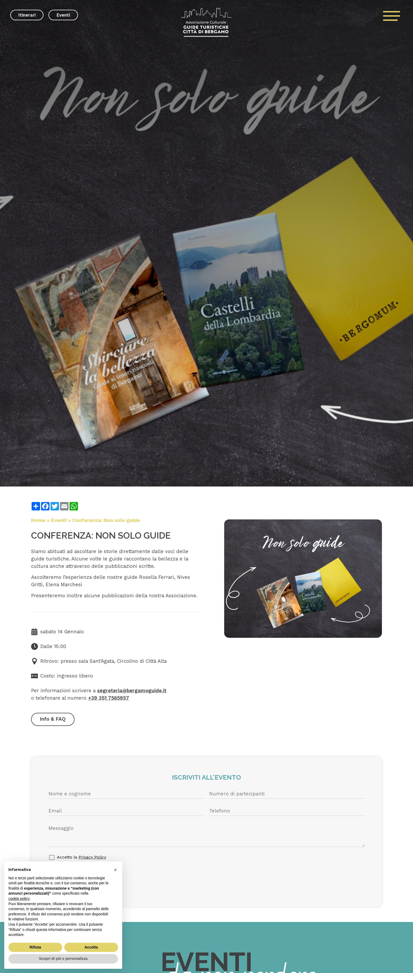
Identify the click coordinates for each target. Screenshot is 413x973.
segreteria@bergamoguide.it (131, 691)
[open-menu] (392, 15)
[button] (115, 870)
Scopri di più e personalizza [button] (63, 958)
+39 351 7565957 (108, 698)
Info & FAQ (53, 719)
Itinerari (27, 15)
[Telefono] (287, 811)
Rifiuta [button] (35, 947)
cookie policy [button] (19, 898)
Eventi (63, 15)
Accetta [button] (91, 947)
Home (38, 520)
